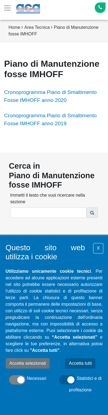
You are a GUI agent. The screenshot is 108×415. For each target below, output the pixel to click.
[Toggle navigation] (7, 8)
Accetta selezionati (27, 363)
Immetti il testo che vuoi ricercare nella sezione (47, 198)
